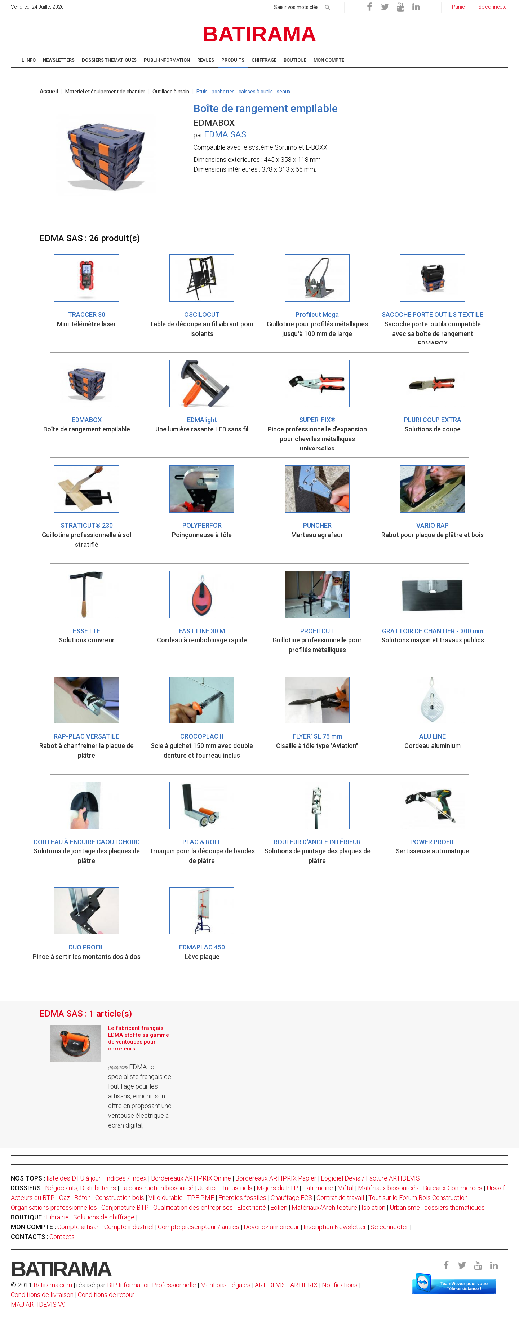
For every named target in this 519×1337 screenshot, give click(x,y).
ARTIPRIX (304, 1285)
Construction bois (119, 1197)
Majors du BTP (277, 1188)
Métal (345, 1188)
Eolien (278, 1207)
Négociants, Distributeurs (80, 1188)
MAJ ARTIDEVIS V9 (38, 1304)
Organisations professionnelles (54, 1207)
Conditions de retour (106, 1294)
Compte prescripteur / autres (198, 1227)
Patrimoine (317, 1188)
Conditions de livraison (42, 1294)
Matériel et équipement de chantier (105, 91)
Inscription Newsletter (334, 1227)
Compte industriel (129, 1227)
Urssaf (496, 1188)
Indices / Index (126, 1178)
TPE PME (200, 1197)
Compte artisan (78, 1227)
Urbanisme (405, 1207)
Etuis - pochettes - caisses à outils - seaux (243, 91)
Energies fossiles (242, 1197)
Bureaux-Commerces (452, 1188)
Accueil (49, 91)
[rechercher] (327, 6)
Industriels (237, 1188)
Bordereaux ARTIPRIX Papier (275, 1178)
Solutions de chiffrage (103, 1217)
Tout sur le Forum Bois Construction (418, 1197)
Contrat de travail (340, 1197)
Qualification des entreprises (193, 1207)
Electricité (251, 1207)
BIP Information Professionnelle (151, 1285)
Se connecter (389, 1227)
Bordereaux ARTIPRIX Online (191, 1178)
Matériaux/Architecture (324, 1207)
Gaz (64, 1197)
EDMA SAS (225, 134)
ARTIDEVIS (270, 1285)
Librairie (57, 1217)
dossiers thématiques (454, 1207)
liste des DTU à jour (73, 1178)
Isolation (373, 1207)
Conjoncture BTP (125, 1207)
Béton (82, 1197)
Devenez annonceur (271, 1227)
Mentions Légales (225, 1285)
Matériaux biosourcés (388, 1188)
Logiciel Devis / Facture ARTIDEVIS (370, 1178)
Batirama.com (53, 1285)
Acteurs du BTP (33, 1197)
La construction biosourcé (157, 1188)
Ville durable (165, 1197)
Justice (208, 1188)
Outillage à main (170, 91)
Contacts (62, 1236)
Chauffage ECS (291, 1197)
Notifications (340, 1285)
